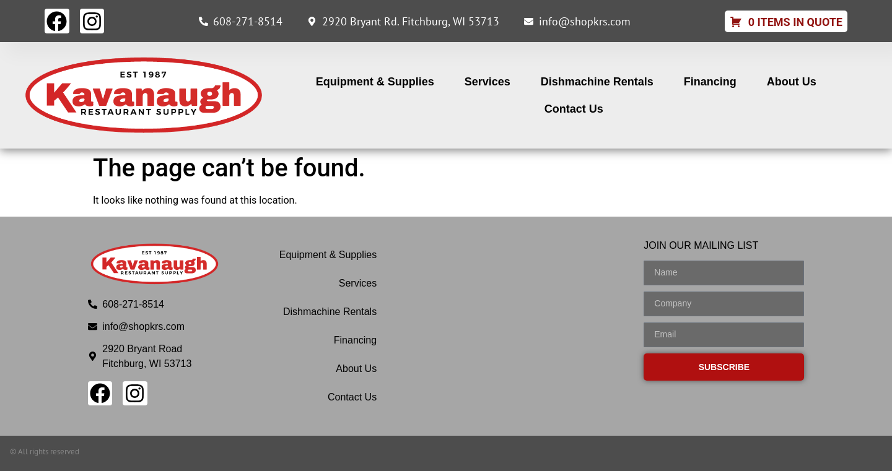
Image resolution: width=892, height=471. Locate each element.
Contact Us (573, 109)
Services (487, 82)
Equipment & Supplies (375, 82)
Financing (710, 82)
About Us (791, 82)
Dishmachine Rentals (597, 82)
